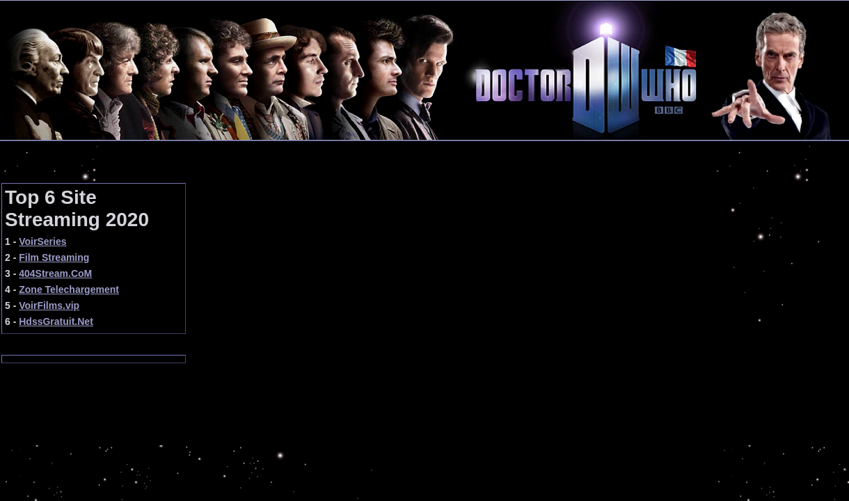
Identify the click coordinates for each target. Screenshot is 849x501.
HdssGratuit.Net (56, 321)
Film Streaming (54, 257)
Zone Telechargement (69, 289)
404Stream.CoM (55, 273)
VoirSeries (42, 241)
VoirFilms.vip (49, 305)
